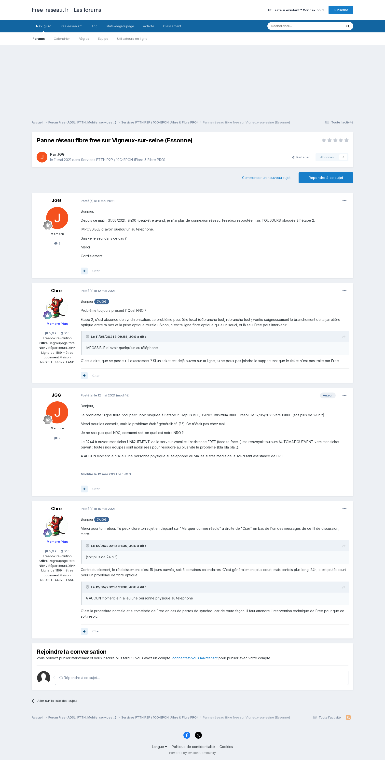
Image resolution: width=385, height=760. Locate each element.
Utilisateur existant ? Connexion (296, 10)
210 (65, 333)
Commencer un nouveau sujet (266, 178)
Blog (94, 26)
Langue (159, 747)
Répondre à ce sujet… (79, 678)
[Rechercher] (294, 26)
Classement (172, 26)
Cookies (226, 747)
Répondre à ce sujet (326, 178)
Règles (84, 39)
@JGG (102, 301)
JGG (61, 154)
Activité (148, 26)
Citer (96, 271)
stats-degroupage (120, 26)
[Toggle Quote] (88, 337)
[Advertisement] (192, 79)
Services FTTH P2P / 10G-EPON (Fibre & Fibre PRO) (123, 160)
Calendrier (62, 39)
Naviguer (43, 28)
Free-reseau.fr (71, 26)
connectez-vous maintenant (195, 658)
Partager (301, 157)
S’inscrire (341, 10)
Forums (38, 39)
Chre (56, 290)
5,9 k (51, 333)
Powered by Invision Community (192, 753)
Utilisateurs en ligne (132, 39)
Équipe (103, 39)
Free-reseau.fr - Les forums (66, 10)
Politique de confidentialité (193, 747)
